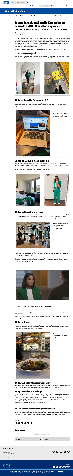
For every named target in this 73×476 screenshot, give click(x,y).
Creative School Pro (48, 16)
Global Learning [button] (36, 16)
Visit (46, 6)
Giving (57, 16)
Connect (62, 16)
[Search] (27, 2)
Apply (41, 6)
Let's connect (6, 457)
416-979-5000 (7, 467)
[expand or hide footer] (69, 462)
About (5, 16)
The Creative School (14, 11)
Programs (11, 16)
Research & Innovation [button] (23, 16)
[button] (33, 6)
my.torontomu (59, 6)
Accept (61, 472)
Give (51, 6)
